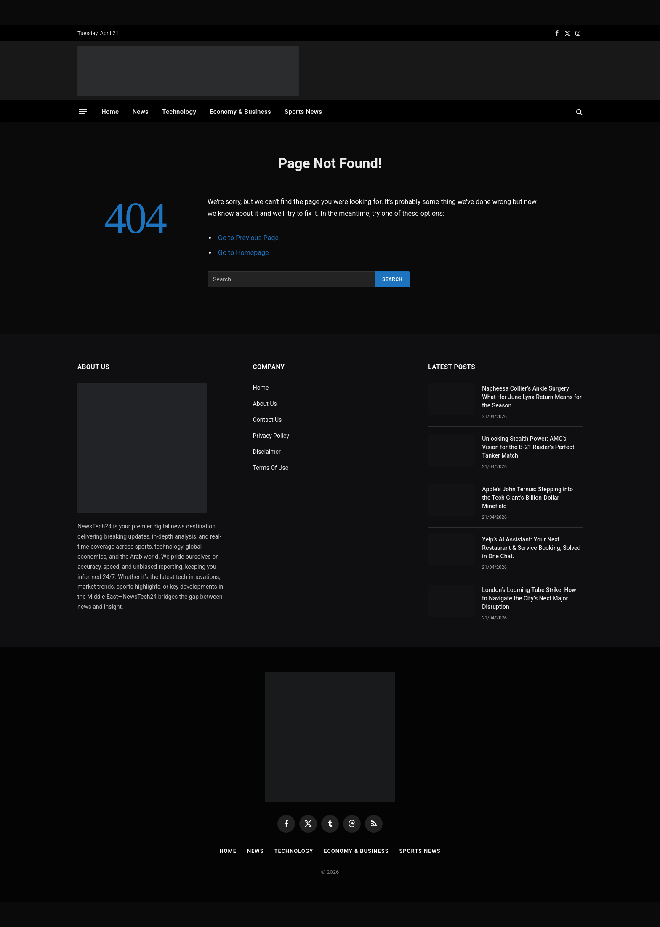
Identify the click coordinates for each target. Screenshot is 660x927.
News (140, 111)
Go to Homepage (243, 253)
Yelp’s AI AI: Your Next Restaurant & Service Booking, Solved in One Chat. (531, 548)
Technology (179, 111)
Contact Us (267, 419)
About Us (265, 403)
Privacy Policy (271, 435)
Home (110, 111)
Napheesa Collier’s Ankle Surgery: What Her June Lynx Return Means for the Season (531, 397)
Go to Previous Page (248, 238)
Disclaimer (267, 451)
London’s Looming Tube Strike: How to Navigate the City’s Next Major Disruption (529, 598)
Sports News (303, 111)
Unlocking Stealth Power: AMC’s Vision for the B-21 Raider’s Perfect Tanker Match (528, 447)
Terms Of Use (271, 467)
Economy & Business (240, 111)
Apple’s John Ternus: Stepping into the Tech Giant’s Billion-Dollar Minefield (527, 497)
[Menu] (83, 111)
